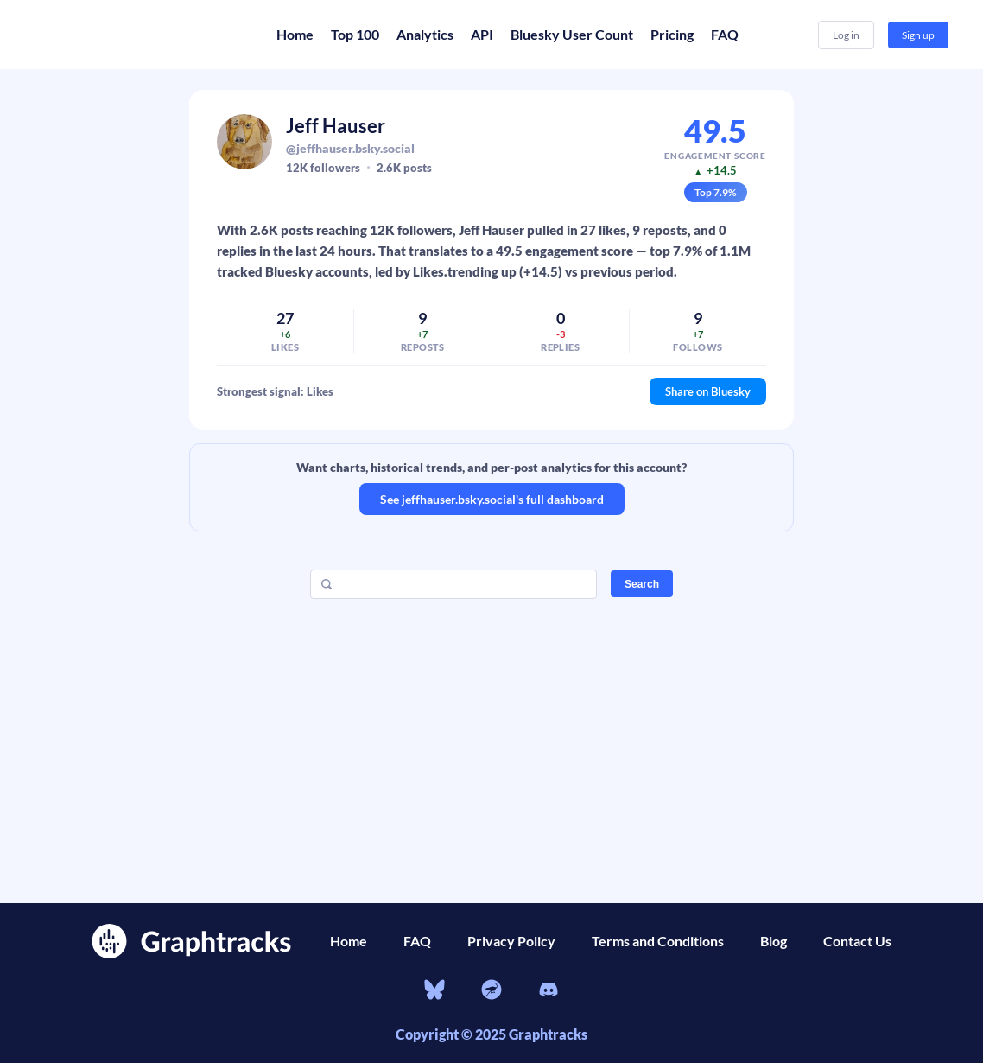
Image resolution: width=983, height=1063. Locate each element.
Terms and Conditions (658, 941)
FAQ (725, 34)
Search (642, 584)
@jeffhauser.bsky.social (350, 148)
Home (295, 34)
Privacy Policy (511, 941)
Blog (773, 941)
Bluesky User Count (572, 34)
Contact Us (857, 941)
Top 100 (355, 34)
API (482, 34)
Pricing (672, 34)
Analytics (424, 34)
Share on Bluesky (708, 391)
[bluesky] (434, 992)
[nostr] (491, 992)
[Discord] (548, 992)
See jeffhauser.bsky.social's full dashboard (492, 499)
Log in (846, 35)
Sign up (918, 35)
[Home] (138, 34)
